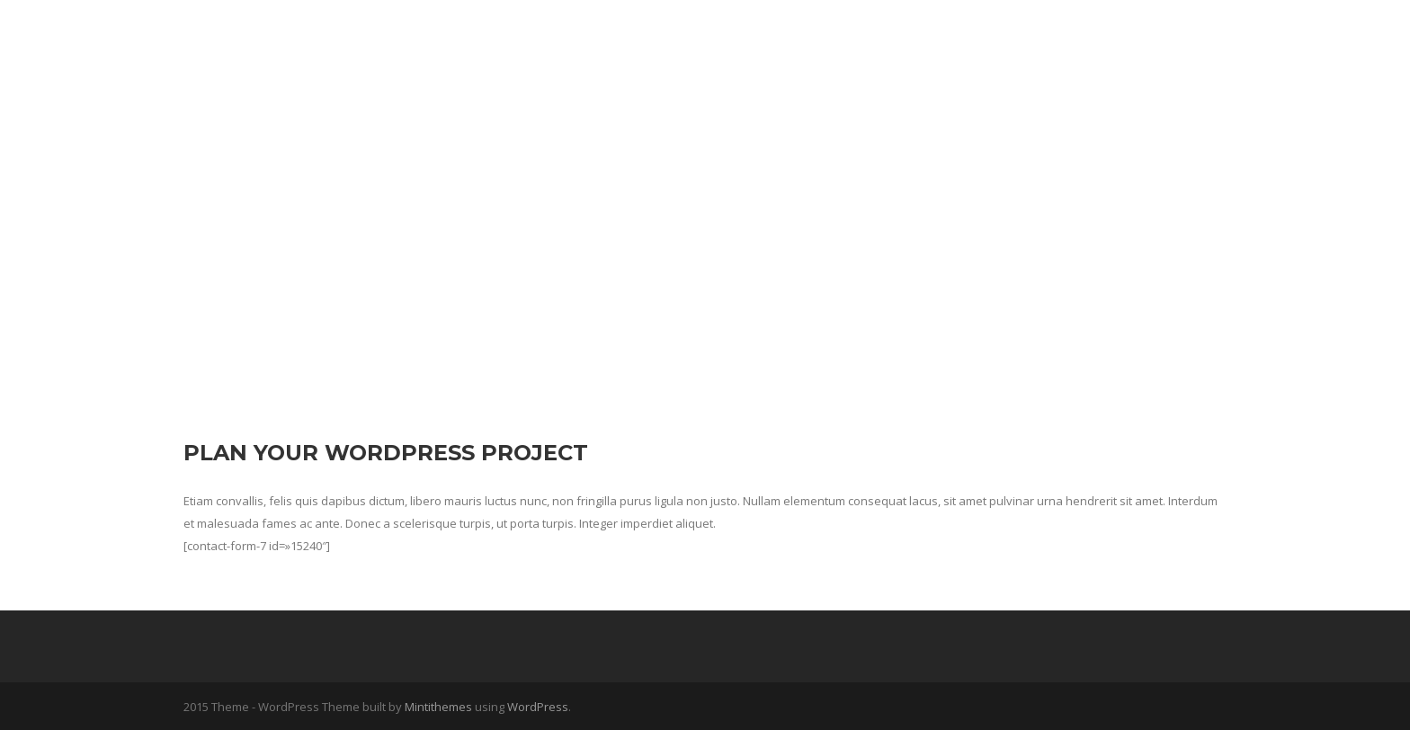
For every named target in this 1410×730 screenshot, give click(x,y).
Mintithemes (438, 707)
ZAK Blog (1050, 38)
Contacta (1139, 38)
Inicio (975, 38)
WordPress (537, 707)
